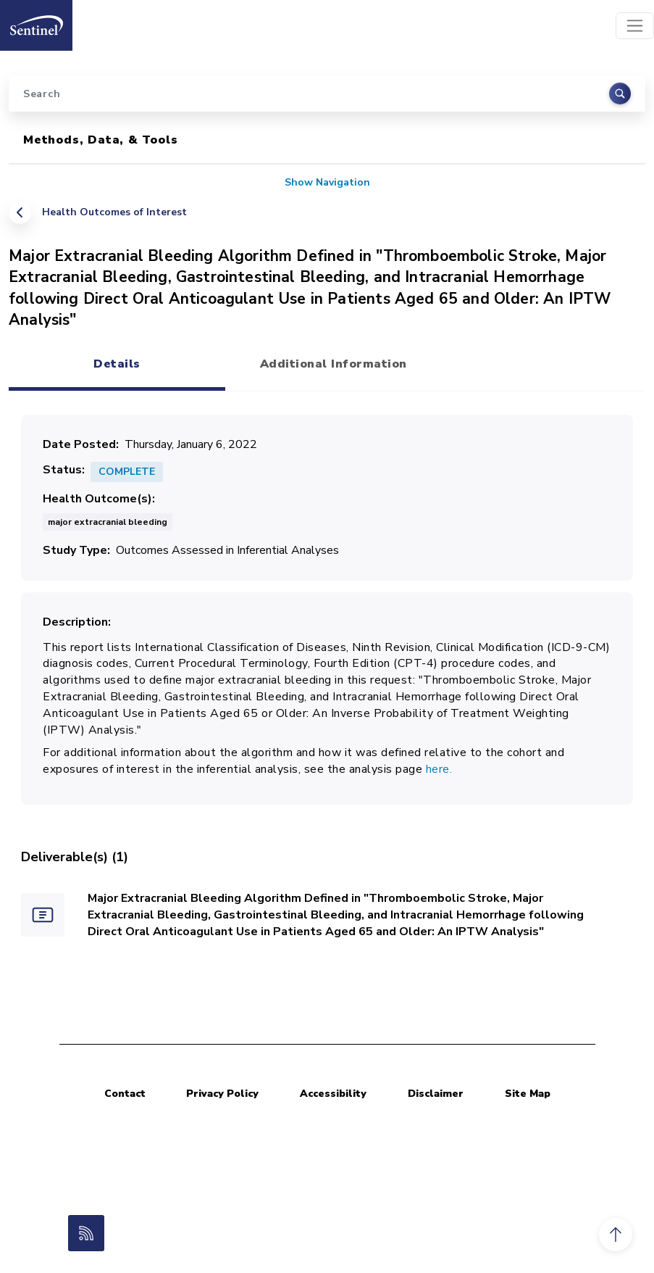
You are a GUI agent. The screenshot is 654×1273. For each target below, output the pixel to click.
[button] (615, 1234)
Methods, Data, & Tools (100, 140)
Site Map (527, 1093)
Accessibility (333, 1093)
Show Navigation (327, 182)
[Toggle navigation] (635, 25)
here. (439, 769)
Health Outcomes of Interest (114, 212)
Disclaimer (436, 1093)
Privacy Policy (222, 1093)
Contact (125, 1093)
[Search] (327, 93)
